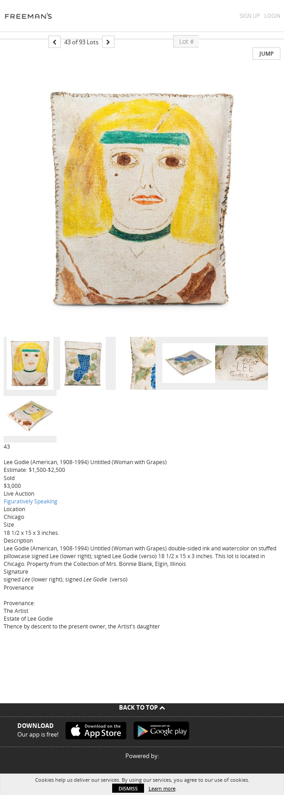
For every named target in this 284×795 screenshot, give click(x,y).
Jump (266, 54)
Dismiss (128, 788)
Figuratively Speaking (30, 501)
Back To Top (142, 707)
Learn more (162, 788)
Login (272, 16)
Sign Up (249, 16)
